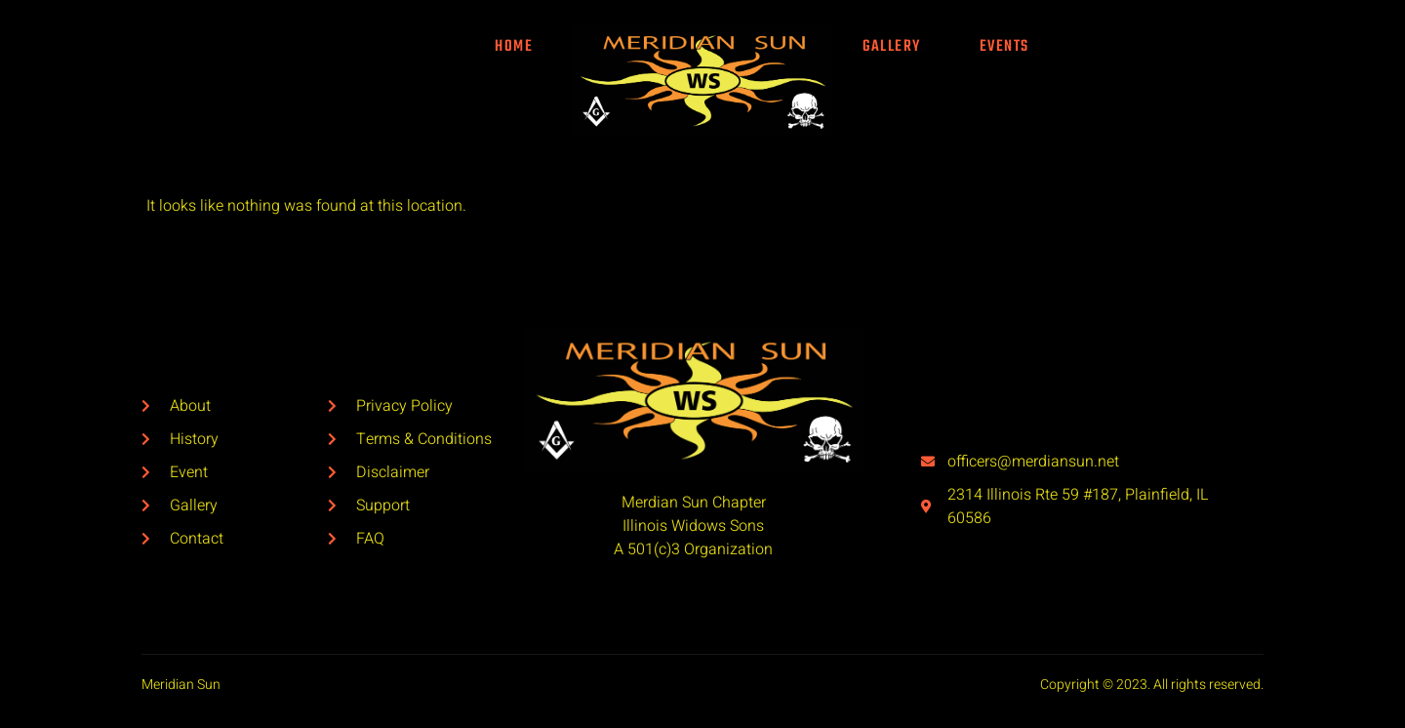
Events (1004, 47)
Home (514, 47)
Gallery (892, 47)
